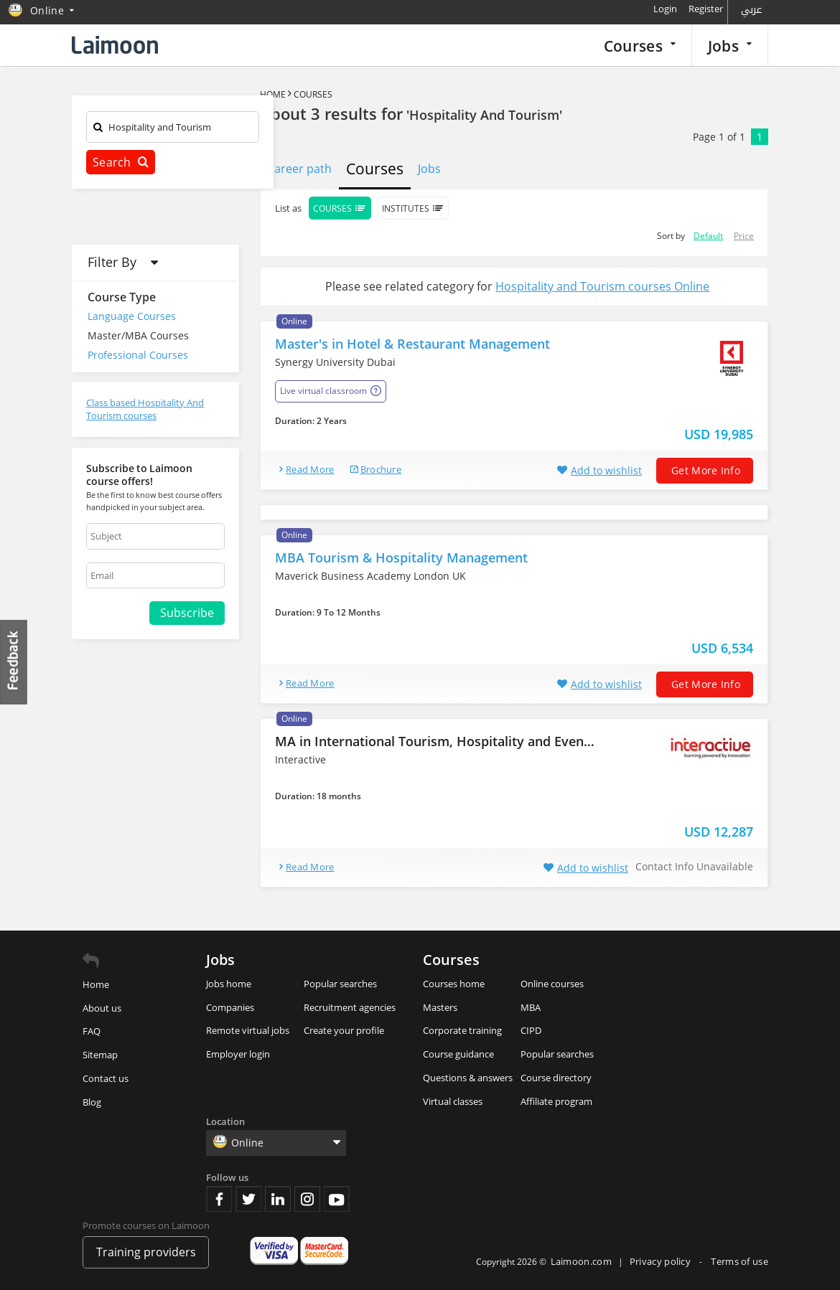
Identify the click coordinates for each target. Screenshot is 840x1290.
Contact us (106, 1078)
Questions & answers (468, 1077)
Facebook (219, 1199)
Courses (640, 45)
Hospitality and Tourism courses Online (602, 286)
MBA (531, 1007)
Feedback (14, 662)
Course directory (556, 1077)
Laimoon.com (581, 1261)
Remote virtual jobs (247, 1030)
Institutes (413, 208)
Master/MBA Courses (138, 335)
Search (121, 162)
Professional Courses (138, 355)
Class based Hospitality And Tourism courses (145, 409)
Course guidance (458, 1053)
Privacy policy (662, 1261)
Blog (92, 1102)
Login (665, 8)
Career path (299, 168)
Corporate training (462, 1030)
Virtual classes (452, 1101)
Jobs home (228, 983)
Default (708, 236)
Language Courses (132, 316)
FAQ (92, 1031)
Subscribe (187, 613)
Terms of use (739, 1261)
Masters (440, 1007)
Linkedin (278, 1199)
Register (706, 8)
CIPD (531, 1030)
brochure (380, 469)
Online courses (552, 983)
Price (744, 236)
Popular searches (340, 983)
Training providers (146, 1252)
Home (273, 94)
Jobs (730, 45)
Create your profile (344, 1030)
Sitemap (100, 1054)
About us (102, 1008)
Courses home (454, 983)
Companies (230, 1007)
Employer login (238, 1053)
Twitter (248, 1199)
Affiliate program (556, 1101)
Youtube (337, 1199)
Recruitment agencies (350, 1007)
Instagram (307, 1199)
